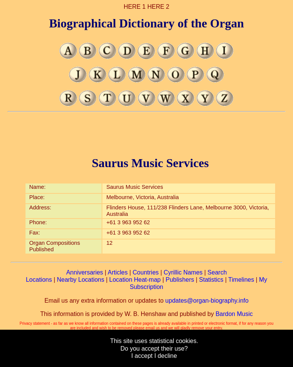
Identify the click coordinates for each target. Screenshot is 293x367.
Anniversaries (84, 272)
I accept (142, 356)
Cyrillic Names (183, 272)
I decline (165, 356)
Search (217, 272)
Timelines (241, 279)
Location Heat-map (135, 279)
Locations (39, 279)
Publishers (180, 279)
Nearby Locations (80, 279)
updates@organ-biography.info (206, 300)
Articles (117, 272)
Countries (146, 272)
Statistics (211, 279)
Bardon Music (234, 314)
